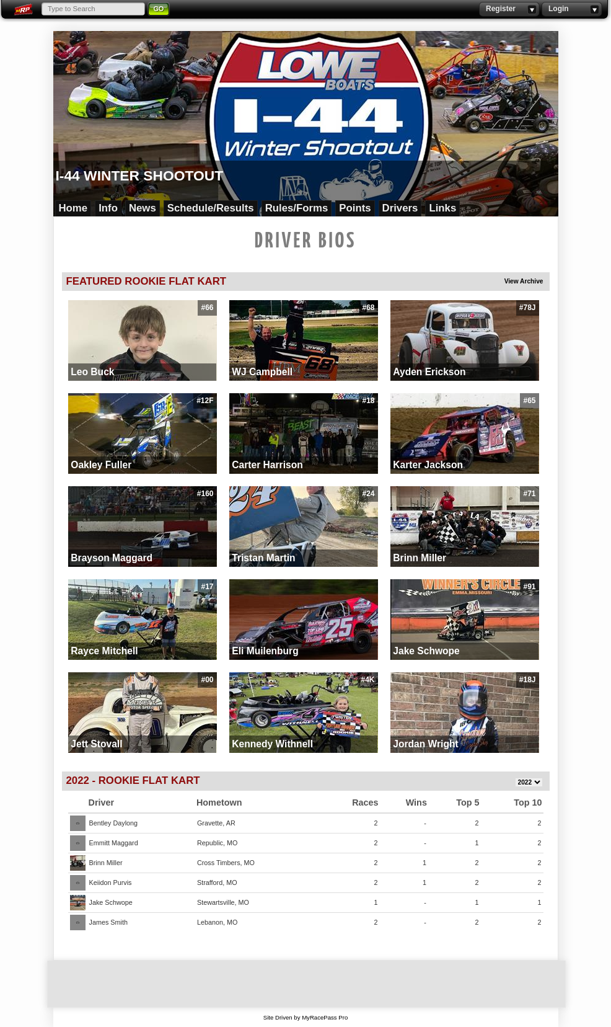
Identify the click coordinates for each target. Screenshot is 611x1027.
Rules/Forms (296, 208)
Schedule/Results (210, 208)
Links (442, 208)
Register (509, 9)
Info (108, 208)
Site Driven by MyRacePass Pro (305, 1017)
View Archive (523, 281)
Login (571, 9)
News (142, 208)
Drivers (400, 208)
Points (355, 208)
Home (73, 208)
